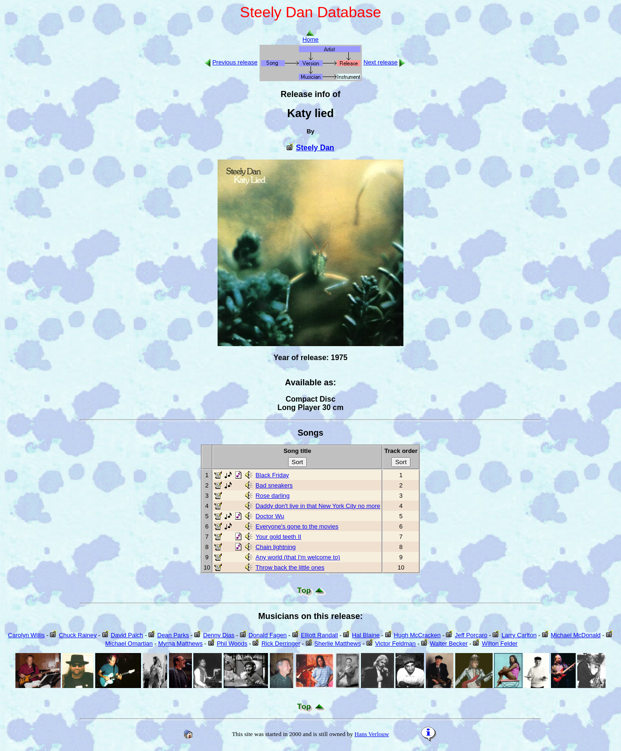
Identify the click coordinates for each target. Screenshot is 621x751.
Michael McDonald (575, 635)
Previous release (235, 62)
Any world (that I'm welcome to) (297, 557)
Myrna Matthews (180, 643)
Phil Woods (232, 643)
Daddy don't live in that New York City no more (317, 505)
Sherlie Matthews (337, 643)
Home (311, 36)
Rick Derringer (280, 643)
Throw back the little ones (289, 567)
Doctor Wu (269, 516)
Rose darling (272, 495)
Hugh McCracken (417, 635)
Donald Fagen (267, 635)
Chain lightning (275, 546)
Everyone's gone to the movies (296, 526)
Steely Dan (315, 148)
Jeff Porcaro (471, 635)
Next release (381, 62)
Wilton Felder (500, 643)
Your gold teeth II (278, 536)
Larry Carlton (518, 635)
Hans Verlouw (371, 733)
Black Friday (272, 475)
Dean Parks (173, 635)
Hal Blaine (366, 635)
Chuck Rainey (78, 635)
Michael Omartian (129, 643)
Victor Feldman (395, 643)
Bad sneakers (274, 485)
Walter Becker (449, 643)
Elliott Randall (319, 635)
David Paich (127, 635)
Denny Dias (218, 635)
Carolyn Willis (26, 635)
